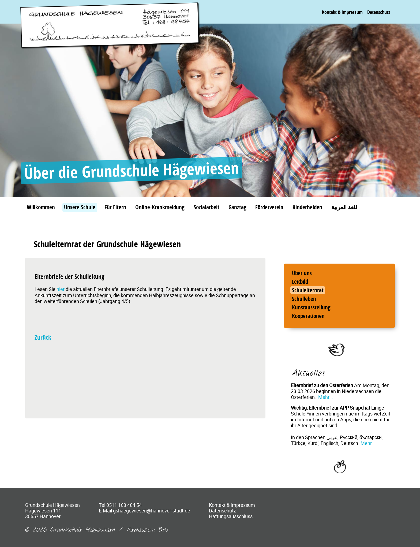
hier (61, 289)
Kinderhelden (307, 207)
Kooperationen (308, 316)
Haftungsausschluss (231, 516)
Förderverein (269, 207)
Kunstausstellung (311, 307)
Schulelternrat (308, 290)
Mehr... (325, 397)
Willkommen (41, 207)
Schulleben (304, 298)
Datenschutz (378, 12)
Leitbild (300, 281)
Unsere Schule (79, 207)
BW (163, 530)
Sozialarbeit (206, 207)
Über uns (302, 273)
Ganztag (237, 207)
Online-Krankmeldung (160, 207)
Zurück (43, 337)
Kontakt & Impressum (342, 12)
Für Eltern (115, 207)
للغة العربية (344, 207)
